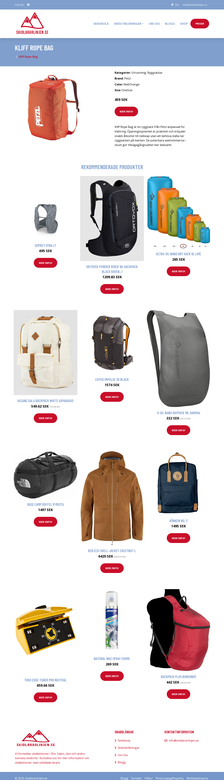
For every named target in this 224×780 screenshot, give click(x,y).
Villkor (148, 773)
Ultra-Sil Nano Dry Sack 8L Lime (178, 249)
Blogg (170, 21)
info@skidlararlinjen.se (193, 4)
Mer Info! (126, 106)
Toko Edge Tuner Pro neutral (45, 675)
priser (199, 21)
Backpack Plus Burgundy (178, 672)
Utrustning (138, 68)
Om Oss (123, 750)
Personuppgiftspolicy (170, 773)
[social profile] (28, 4)
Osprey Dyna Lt (45, 240)
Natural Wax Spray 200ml (112, 654)
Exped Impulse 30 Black (112, 374)
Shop (184, 21)
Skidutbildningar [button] (127, 21)
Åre (175, 4)
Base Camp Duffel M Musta (45, 499)
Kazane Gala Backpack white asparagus (46, 396)
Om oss (154, 21)
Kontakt (136, 773)
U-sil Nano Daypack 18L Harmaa (178, 408)
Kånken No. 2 (179, 516)
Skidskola (101, 21)
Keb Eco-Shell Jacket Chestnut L (112, 546)
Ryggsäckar (155, 68)
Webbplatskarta (197, 773)
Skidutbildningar (128, 743)
